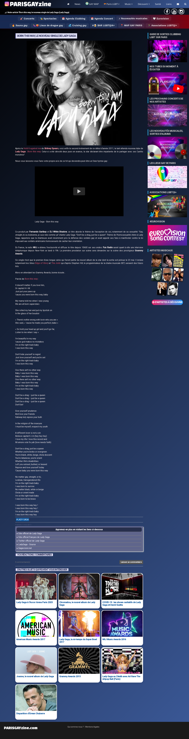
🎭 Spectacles (48, 18)
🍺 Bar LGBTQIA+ (104, 25)
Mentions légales (92, 727)
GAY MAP (92, 4)
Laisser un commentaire (131, 562)
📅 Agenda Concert (102, 18)
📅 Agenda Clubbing (73, 18)
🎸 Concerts (27, 18)
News (77, 4)
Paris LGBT (111, 4)
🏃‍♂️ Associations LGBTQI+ (162, 25)
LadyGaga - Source (27, 544)
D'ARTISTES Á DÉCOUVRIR (167, 302)
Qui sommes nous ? (75, 727)
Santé (158, 4)
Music (128, 4)
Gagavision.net (25, 548)
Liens (169, 4)
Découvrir (143, 4)
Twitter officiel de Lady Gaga (31, 541)
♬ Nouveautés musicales (133, 18)
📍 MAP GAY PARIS (131, 25)
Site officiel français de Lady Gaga (34, 537)
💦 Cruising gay (77, 25)
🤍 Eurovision (161, 18)
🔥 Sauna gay (19, 25)
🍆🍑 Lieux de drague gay (48, 25)
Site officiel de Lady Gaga (30, 533)
